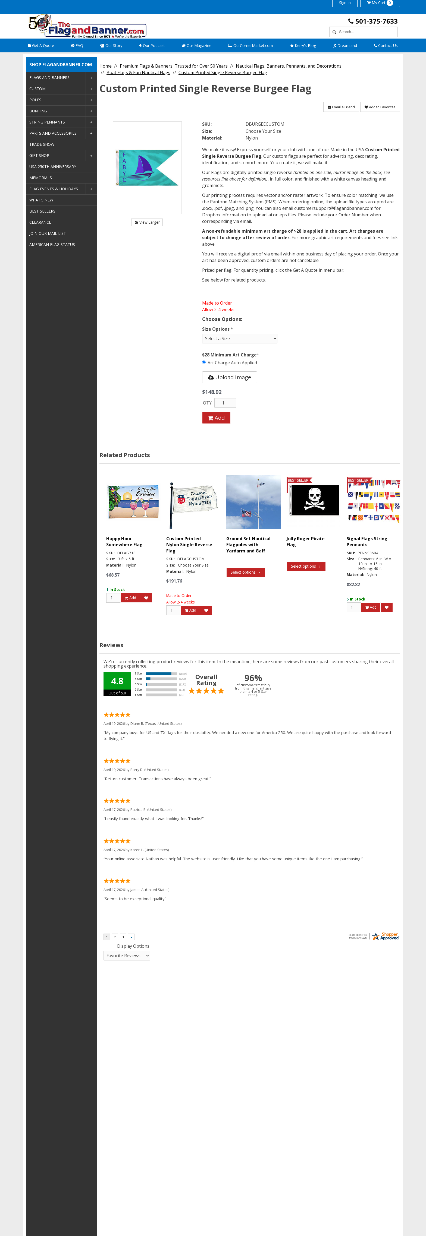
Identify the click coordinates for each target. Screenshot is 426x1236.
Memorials (40, 177)
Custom (37, 88)
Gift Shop (39, 155)
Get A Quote (41, 45)
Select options (246, 572)
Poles (35, 99)
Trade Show (41, 144)
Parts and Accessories (53, 133)
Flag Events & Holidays (53, 188)
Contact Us (386, 45)
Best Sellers (42, 211)
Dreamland (345, 45)
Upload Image (229, 377)
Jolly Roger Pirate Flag (306, 542)
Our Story (111, 45)
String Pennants (47, 122)
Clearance (40, 222)
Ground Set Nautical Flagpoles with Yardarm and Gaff (248, 545)
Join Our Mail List (47, 233)
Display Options (133, 946)
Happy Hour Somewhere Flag (124, 542)
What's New (41, 200)
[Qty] (113, 597)
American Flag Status (52, 244)
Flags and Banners (49, 77)
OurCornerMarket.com (250, 45)
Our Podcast (152, 45)
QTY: (207, 403)
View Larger (147, 222)
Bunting (38, 110)
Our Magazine (196, 45)
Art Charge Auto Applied (229, 363)
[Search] (333, 32)
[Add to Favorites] (146, 597)
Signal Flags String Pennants (367, 542)
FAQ (77, 45)
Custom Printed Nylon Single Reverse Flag (189, 545)
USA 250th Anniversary (52, 166)
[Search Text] (367, 32)
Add (216, 417)
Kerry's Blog (303, 45)
